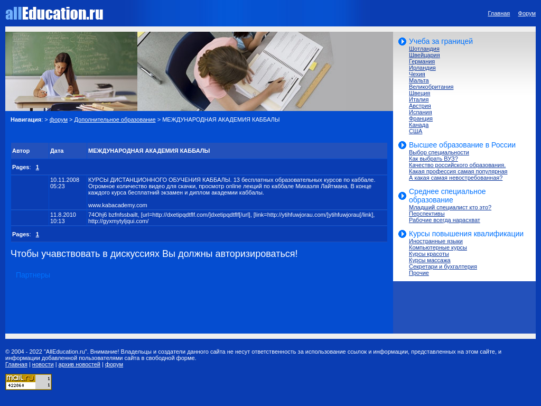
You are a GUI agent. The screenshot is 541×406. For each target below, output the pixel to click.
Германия (422, 61)
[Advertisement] (134, 132)
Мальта (419, 80)
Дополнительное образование (115, 119)
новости (43, 364)
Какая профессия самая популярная (458, 171)
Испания (420, 112)
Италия (418, 99)
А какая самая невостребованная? (455, 177)
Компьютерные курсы (438, 247)
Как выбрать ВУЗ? (433, 158)
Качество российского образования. (457, 165)
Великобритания (431, 87)
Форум (527, 13)
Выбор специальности (439, 152)
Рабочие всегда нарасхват (444, 220)
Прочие (419, 273)
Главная (499, 13)
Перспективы (427, 213)
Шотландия (424, 48)
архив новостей (79, 364)
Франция (421, 118)
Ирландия (422, 67)
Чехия (417, 74)
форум (59, 119)
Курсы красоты (429, 254)
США (415, 131)
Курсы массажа (430, 260)
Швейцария (424, 55)
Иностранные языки (436, 241)
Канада (418, 125)
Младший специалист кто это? (450, 207)
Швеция (419, 93)
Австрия (420, 106)
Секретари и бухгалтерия (443, 266)
